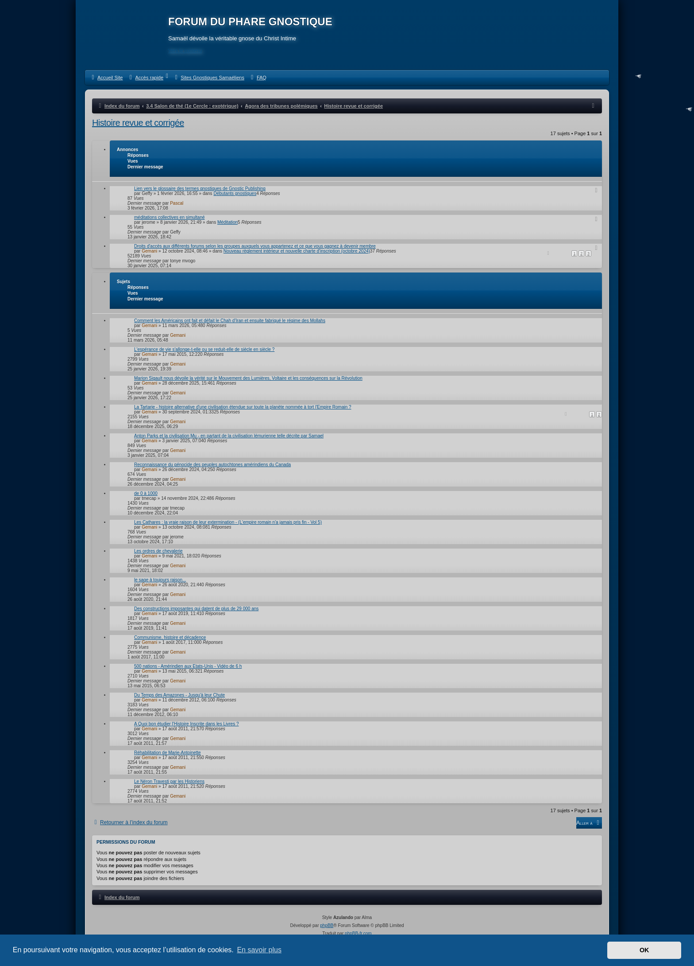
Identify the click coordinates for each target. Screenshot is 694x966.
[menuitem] (106, 77)
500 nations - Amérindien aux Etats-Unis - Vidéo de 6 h (188, 666)
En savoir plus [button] (259, 950)
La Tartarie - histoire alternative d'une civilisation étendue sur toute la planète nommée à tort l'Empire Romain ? (242, 407)
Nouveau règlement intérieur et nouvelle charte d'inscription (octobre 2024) (297, 251)
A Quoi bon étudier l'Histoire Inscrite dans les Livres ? (186, 723)
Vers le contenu (185, 50)
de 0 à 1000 (146, 493)
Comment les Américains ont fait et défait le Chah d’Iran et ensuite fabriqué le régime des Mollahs (229, 320)
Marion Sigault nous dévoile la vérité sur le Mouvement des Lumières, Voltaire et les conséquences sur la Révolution (248, 378)
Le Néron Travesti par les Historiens (169, 781)
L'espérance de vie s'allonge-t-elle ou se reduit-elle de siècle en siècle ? (204, 349)
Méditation (227, 222)
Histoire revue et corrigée (138, 123)
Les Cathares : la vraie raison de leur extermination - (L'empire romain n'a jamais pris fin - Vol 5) (228, 522)
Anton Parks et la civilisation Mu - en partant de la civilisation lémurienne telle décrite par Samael (229, 435)
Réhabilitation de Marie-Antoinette (167, 752)
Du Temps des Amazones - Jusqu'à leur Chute (179, 695)
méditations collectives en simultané (169, 217)
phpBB (326, 925)
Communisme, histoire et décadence (170, 637)
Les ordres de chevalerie (158, 551)
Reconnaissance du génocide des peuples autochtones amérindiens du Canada (212, 464)
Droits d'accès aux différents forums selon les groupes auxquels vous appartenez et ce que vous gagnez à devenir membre (255, 246)
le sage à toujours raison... (160, 579)
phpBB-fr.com (358, 933)
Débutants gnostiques (234, 193)
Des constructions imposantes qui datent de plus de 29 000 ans (196, 608)
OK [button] (644, 950)
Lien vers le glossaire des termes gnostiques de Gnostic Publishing (200, 188)
